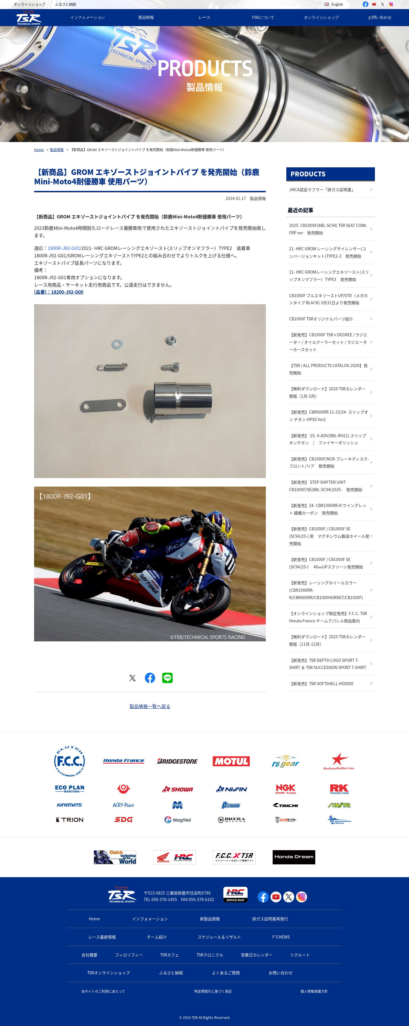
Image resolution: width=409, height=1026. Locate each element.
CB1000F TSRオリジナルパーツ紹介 (321, 319)
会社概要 (89, 955)
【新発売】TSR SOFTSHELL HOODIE (321, 683)
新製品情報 (210, 918)
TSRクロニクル (210, 955)
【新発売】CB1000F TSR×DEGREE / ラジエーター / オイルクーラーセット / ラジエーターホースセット (328, 342)
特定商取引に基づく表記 (213, 991)
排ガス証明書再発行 (270, 918)
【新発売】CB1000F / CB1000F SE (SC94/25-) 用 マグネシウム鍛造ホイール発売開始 (329, 536)
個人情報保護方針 (314, 991)
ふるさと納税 (65, 4)
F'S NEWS (281, 937)
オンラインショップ (29, 4)
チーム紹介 (157, 937)
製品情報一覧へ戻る (150, 706)
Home (39, 149)
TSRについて (263, 17)
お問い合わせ (281, 972)
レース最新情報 (102, 937)
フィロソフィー (129, 955)
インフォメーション (87, 17)
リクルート (300, 955)
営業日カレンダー (257, 955)
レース (204, 17)
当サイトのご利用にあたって (103, 991)
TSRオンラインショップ (108, 972)
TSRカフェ (169, 955)
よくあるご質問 (226, 972)
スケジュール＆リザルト (219, 937)
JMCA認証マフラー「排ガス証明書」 (322, 189)
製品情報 (146, 17)
